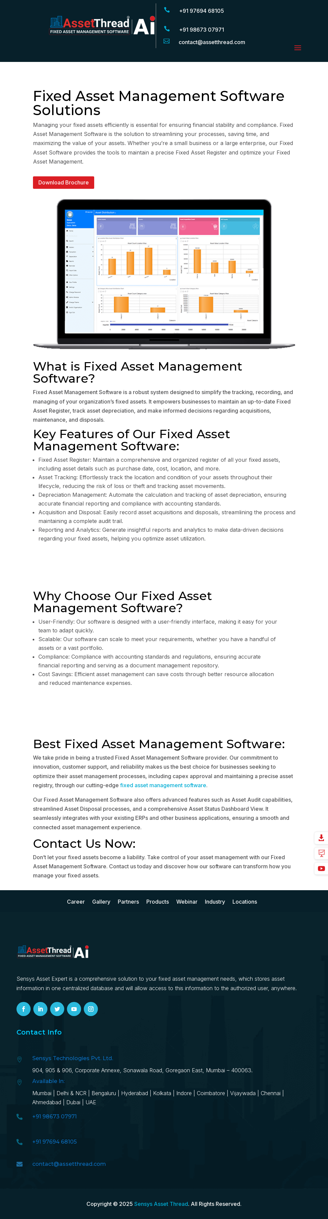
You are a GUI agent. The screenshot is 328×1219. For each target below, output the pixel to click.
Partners (128, 902)
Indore (184, 1093)
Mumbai (41, 1093)
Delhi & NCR (71, 1093)
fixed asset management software (163, 785)
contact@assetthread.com (69, 1164)
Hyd (135, 1093)
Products (157, 902)
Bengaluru (104, 1093)
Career (76, 902)
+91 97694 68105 (201, 10)
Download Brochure (63, 182)
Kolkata (162, 1093)
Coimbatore (211, 1093)
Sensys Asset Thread (161, 1203)
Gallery (101, 902)
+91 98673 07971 (201, 29)
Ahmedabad (47, 1102)
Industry (215, 902)
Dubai (73, 1102)
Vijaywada (243, 1093)
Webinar (186, 902)
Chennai (271, 1093)
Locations (244, 902)
